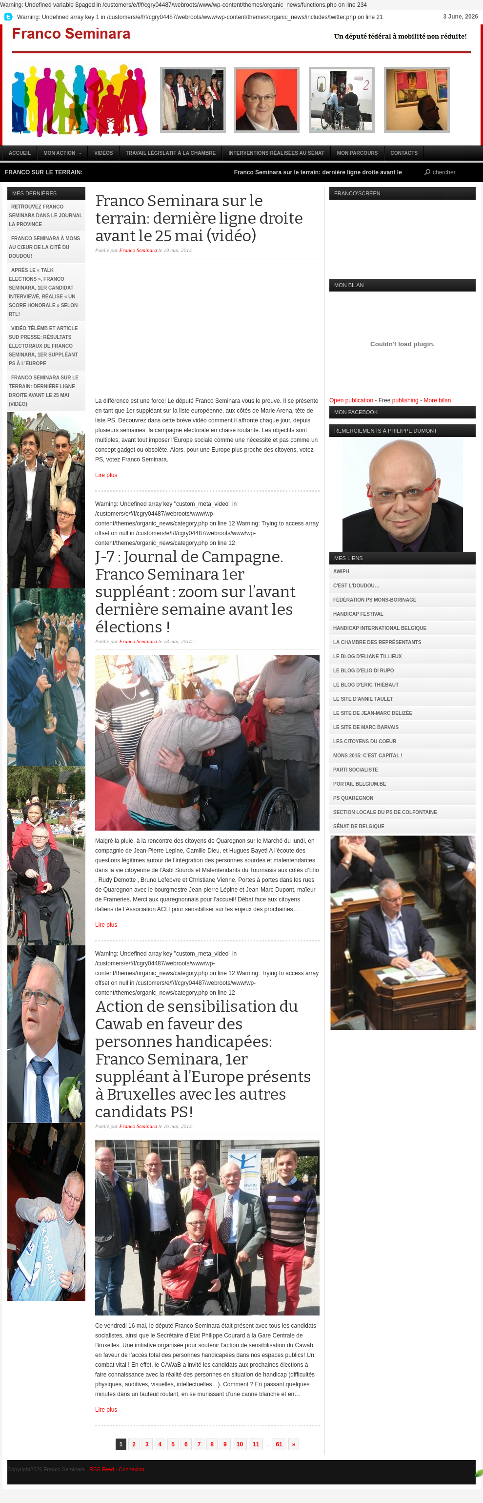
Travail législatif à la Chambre (171, 153)
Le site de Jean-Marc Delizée (372, 713)
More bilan (437, 400)
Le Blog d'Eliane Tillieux (367, 656)
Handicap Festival (358, 614)
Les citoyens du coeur (364, 741)
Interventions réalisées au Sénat (276, 153)
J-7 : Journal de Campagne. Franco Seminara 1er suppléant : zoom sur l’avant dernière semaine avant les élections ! (195, 591)
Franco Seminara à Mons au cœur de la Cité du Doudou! (44, 247)
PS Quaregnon (353, 798)
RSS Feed (101, 1469)
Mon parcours (357, 153)
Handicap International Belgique (379, 628)
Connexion (131, 1469)
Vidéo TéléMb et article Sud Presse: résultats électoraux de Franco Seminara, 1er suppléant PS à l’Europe (43, 346)
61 (279, 1444)
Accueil (20, 153)
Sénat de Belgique (358, 826)
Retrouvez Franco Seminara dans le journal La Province (45, 215)
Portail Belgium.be (359, 784)
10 (240, 1444)
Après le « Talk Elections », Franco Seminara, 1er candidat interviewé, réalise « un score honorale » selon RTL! (43, 292)
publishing (405, 400)
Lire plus (106, 475)
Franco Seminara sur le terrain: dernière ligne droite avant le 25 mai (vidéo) (345, 172)
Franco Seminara (241, 85)
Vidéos (103, 153)
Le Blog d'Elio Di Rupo (363, 670)
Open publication (351, 400)
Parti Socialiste (355, 769)
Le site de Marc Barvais (366, 727)
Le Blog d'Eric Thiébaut (366, 685)
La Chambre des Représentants (377, 642)
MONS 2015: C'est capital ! (367, 755)
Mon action (59, 155)
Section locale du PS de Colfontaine (385, 812)
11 (256, 1444)
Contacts (404, 153)
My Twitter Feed (7, 17)
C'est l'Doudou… (356, 585)
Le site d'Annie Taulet (363, 699)
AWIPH (341, 571)
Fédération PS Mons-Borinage (374, 600)
